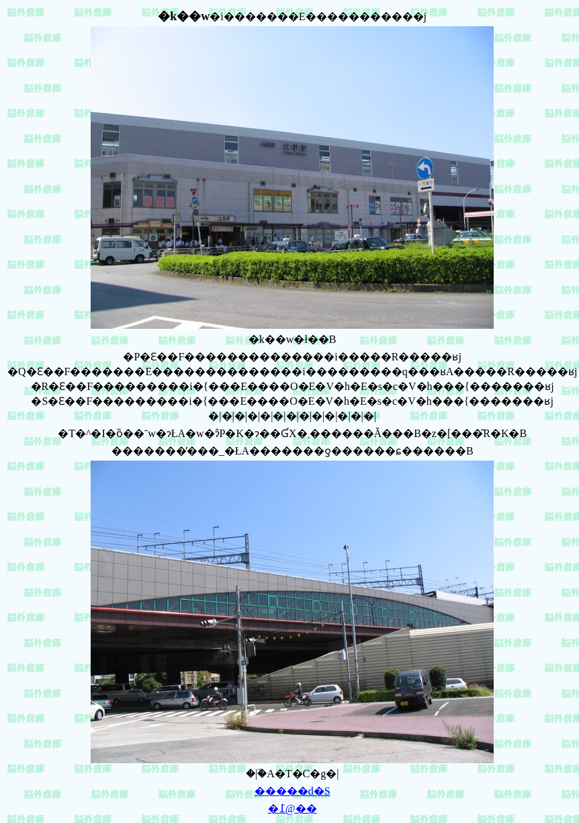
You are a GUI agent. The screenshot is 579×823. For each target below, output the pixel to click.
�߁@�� (292, 808)
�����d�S (292, 791)
